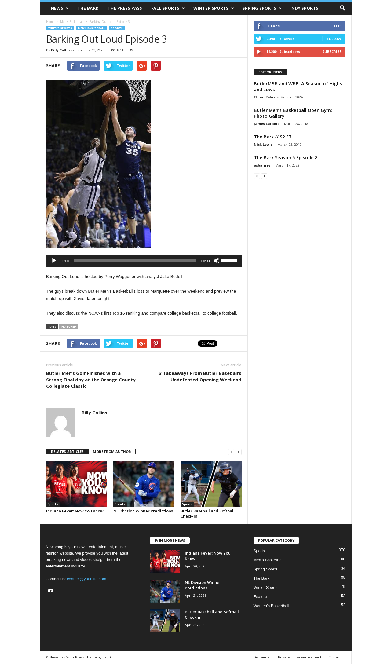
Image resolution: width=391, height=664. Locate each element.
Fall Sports (168, 8)
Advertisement (309, 657)
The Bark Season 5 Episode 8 (286, 157)
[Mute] (217, 261)
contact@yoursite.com (86, 579)
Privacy (284, 657)
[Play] (54, 261)
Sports (117, 28)
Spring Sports (262, 8)
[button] (342, 8)
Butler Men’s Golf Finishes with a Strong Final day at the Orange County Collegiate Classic (91, 379)
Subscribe (331, 51)
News (60, 8)
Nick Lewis (263, 144)
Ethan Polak (265, 97)
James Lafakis (266, 123)
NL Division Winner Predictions (143, 511)
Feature (260, 596)
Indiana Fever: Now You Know (75, 511)
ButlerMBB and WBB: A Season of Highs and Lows (298, 86)
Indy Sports (304, 8)
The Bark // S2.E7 (272, 137)
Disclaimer (262, 657)
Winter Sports (213, 8)
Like (337, 26)
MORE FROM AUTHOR (112, 451)
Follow (334, 38)
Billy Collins (61, 50)
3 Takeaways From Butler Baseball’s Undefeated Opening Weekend (200, 376)
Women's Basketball (271, 605)
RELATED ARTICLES (67, 451)
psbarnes (262, 165)
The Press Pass (125, 8)
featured (68, 326)
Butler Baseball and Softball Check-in (208, 513)
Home (50, 22)
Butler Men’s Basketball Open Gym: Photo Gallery (293, 113)
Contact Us (337, 657)
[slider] (135, 260)
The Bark (87, 8)
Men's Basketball (72, 22)
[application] (144, 261)
